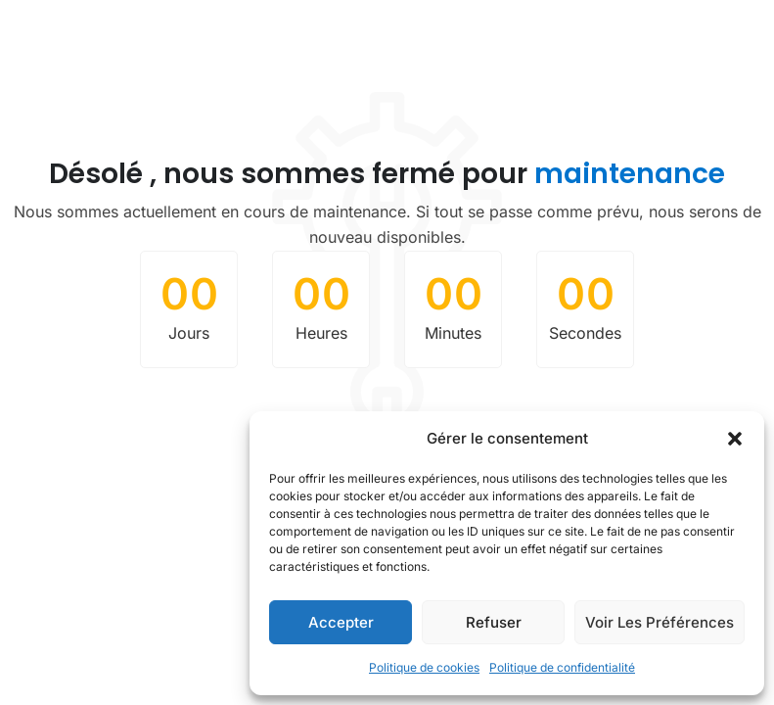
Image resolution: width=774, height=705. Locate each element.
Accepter (341, 622)
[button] (735, 438)
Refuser (494, 622)
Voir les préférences (659, 622)
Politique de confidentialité (562, 667)
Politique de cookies (424, 667)
